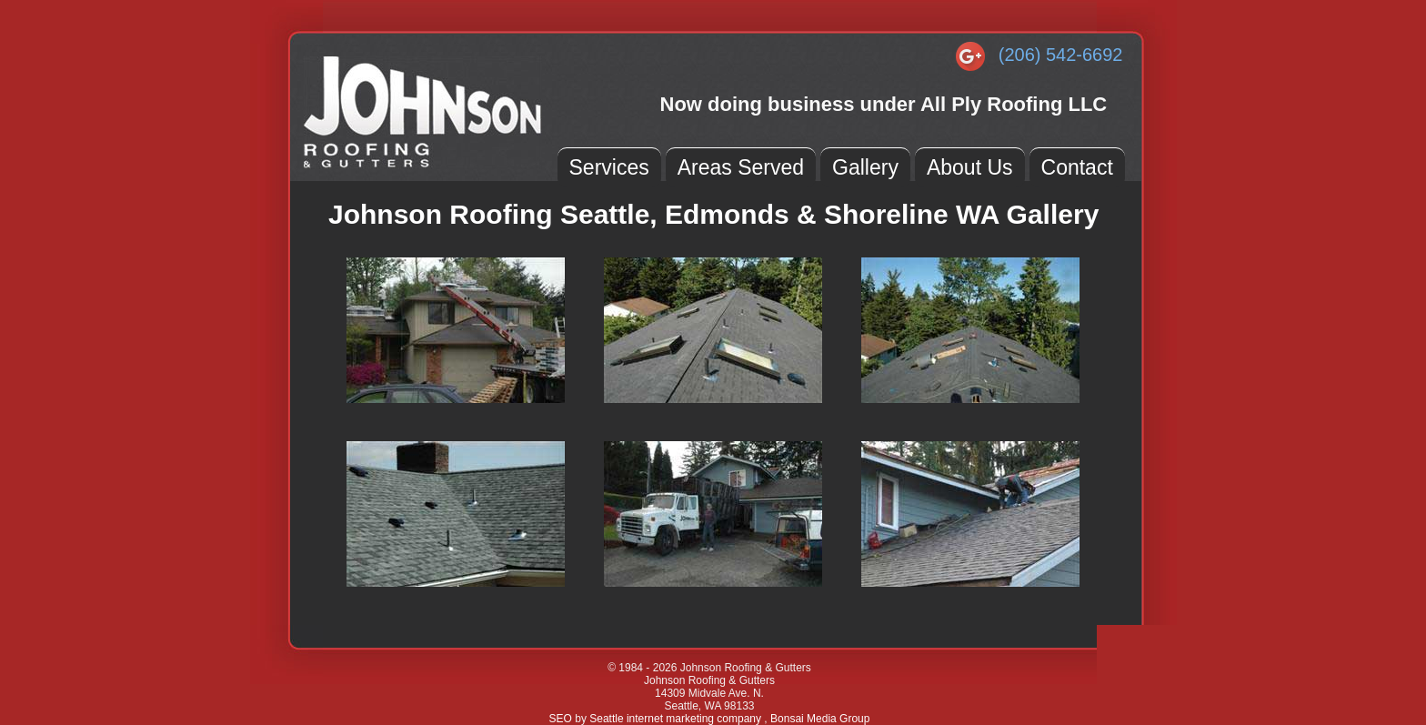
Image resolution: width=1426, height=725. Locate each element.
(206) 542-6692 (1061, 55)
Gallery (865, 167)
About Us (970, 167)
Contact (1077, 167)
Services (609, 167)
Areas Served (741, 167)
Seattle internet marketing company (676, 718)
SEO (560, 718)
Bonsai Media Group (819, 718)
